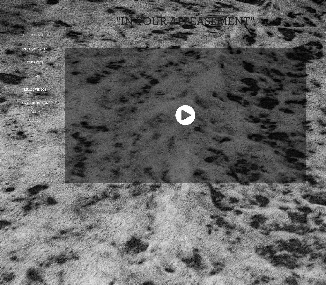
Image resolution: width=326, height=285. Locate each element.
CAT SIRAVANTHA (35, 35)
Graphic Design (35, 103)
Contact (35, 120)
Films (35, 76)
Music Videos (35, 90)
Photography (35, 49)
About (35, 112)
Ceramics (35, 62)
